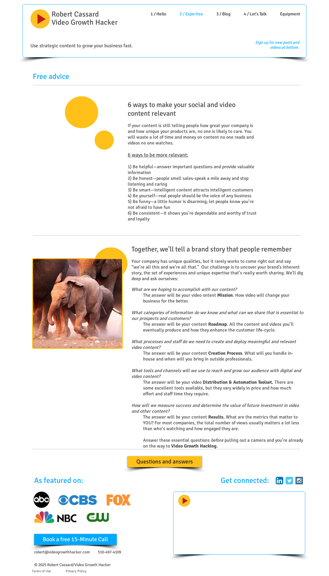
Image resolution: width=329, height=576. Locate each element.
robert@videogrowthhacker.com (62, 552)
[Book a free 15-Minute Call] (75, 539)
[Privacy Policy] (76, 571)
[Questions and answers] (164, 461)
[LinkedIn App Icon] (279, 480)
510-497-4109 (109, 552)
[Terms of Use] (41, 571)
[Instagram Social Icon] (299, 480)
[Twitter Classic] (289, 480)
